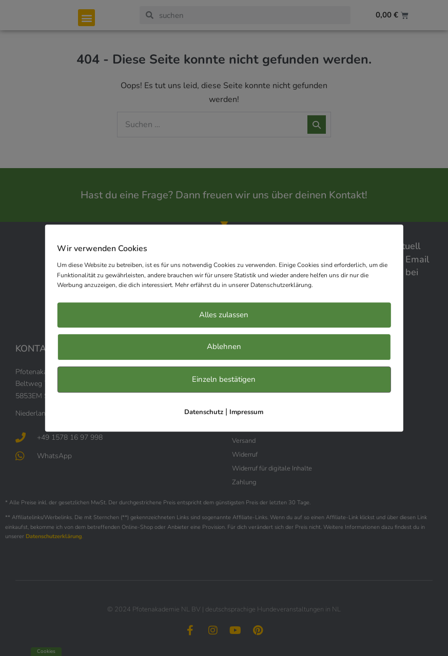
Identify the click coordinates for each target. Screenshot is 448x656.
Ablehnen (224, 347)
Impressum (246, 412)
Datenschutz (203, 412)
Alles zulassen (223, 315)
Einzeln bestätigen (224, 379)
